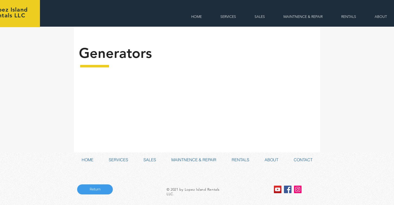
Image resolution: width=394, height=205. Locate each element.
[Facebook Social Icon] (287, 189)
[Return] (95, 189)
